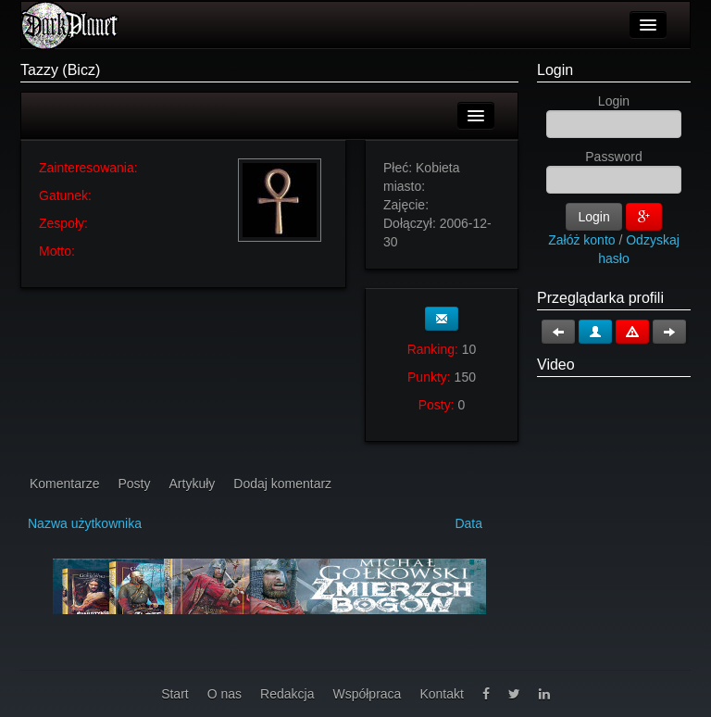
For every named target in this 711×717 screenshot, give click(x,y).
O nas (224, 693)
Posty (134, 483)
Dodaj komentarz (282, 483)
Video (556, 364)
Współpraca (366, 693)
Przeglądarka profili (600, 298)
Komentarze (64, 483)
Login (555, 70)
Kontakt (441, 693)
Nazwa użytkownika (85, 523)
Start (175, 693)
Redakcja (287, 693)
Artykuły (192, 483)
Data (468, 523)
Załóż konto (581, 240)
